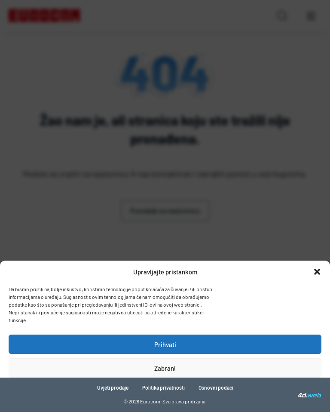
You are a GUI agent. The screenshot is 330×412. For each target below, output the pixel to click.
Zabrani (165, 368)
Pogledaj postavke (165, 392)
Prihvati (165, 344)
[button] (317, 271)
